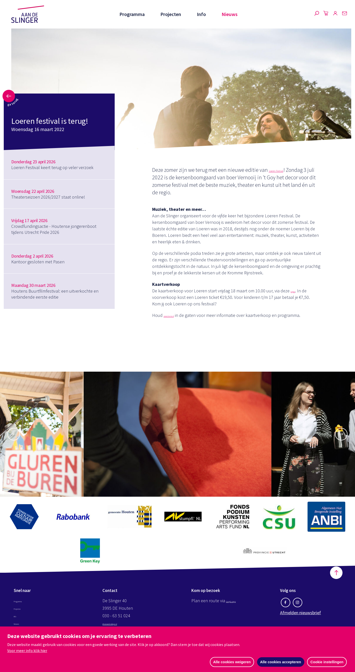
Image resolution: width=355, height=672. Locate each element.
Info (201, 14)
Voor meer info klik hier (27, 650)
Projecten (170, 14)
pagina (297, 291)
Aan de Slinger (27, 14)
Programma (131, 14)
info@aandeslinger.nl (122, 626)
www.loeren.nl (177, 315)
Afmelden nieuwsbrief (300, 615)
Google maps (238, 603)
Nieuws (230, 14)
